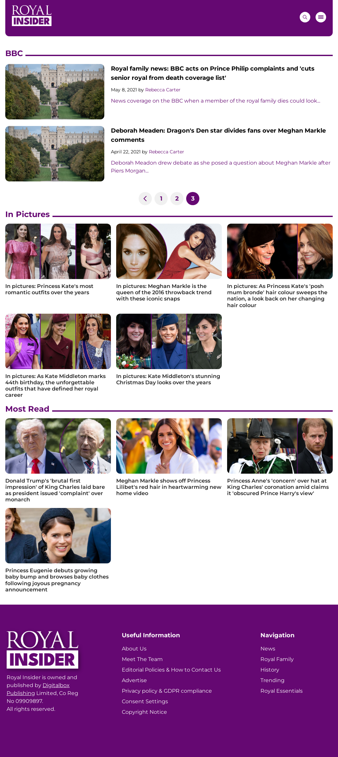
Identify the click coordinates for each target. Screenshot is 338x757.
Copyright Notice (144, 712)
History (269, 670)
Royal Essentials (281, 691)
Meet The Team (142, 659)
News (267, 649)
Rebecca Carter (163, 90)
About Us (134, 649)
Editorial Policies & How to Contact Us (171, 670)
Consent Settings (145, 701)
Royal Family (277, 659)
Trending (272, 680)
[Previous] (145, 198)
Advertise (134, 680)
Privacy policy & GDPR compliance (167, 691)
